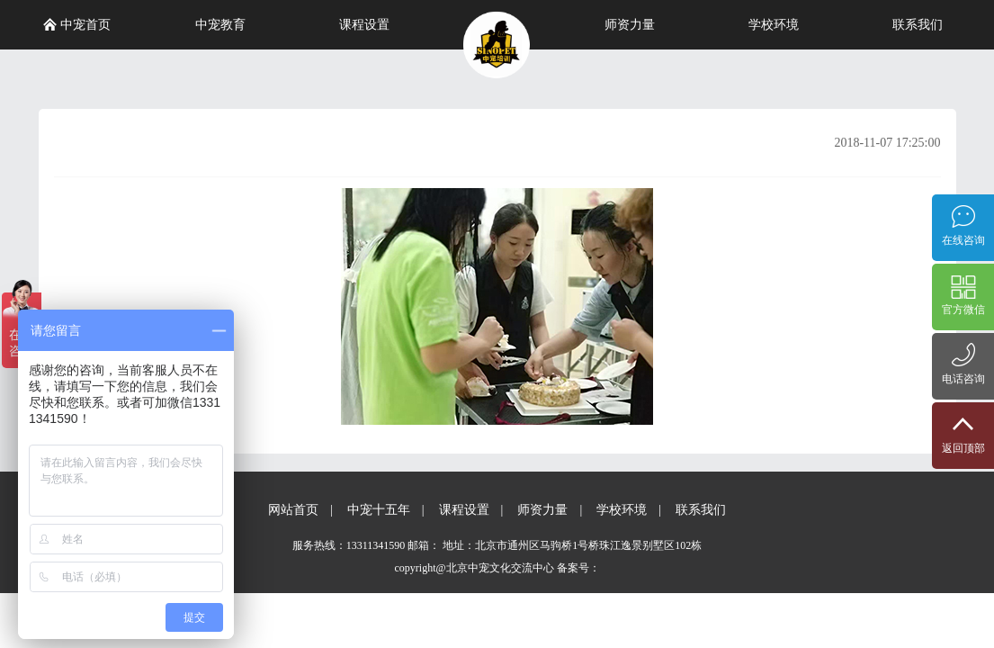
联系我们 (917, 25)
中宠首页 (77, 25)
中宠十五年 (378, 510)
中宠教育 (220, 25)
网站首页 (293, 510)
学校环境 (773, 25)
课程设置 (364, 25)
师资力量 (629, 25)
